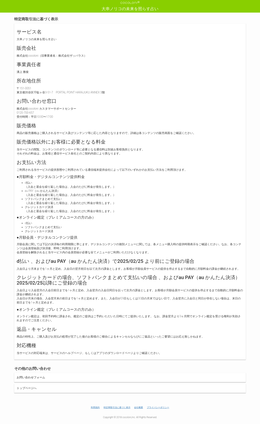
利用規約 (95, 407)
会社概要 (138, 407)
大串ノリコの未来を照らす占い (130, 8)
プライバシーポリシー (158, 407)
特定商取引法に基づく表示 (117, 407)
